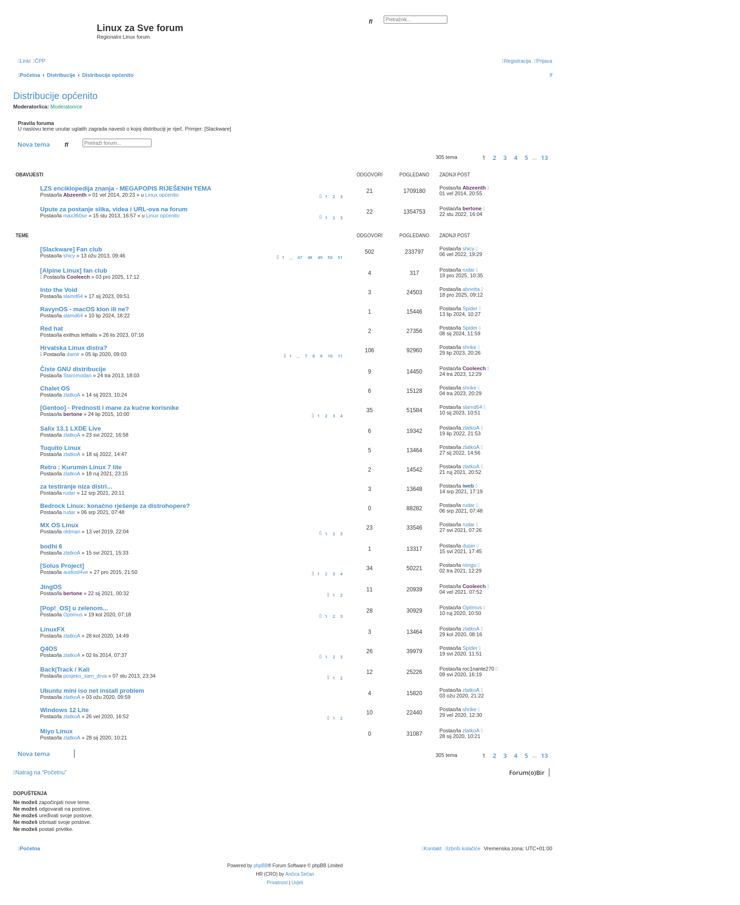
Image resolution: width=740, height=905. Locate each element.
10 (330, 356)
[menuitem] (39, 60)
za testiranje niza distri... (76, 486)
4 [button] (515, 157)
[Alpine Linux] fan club (73, 270)
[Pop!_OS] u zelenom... (74, 608)
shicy (69, 255)
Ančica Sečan (300, 874)
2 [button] (494, 157)
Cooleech (78, 277)
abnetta (471, 289)
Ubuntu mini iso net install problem (92, 690)
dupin (468, 545)
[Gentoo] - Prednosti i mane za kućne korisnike (109, 407)
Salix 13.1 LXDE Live (70, 428)
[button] (468, 157)
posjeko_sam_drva (85, 676)
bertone (471, 208)
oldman (71, 531)
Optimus (73, 614)
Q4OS (49, 648)
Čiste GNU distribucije (73, 369)
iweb (468, 486)
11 (340, 356)
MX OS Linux (59, 525)
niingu (469, 565)
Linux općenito (162, 195)
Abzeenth (75, 195)
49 (320, 257)
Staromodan (77, 375)
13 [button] (544, 157)
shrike (469, 347)
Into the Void (58, 289)
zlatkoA (71, 395)
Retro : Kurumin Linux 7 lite (81, 467)
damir (73, 354)
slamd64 (73, 296)
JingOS (51, 586)
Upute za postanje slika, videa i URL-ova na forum (113, 209)
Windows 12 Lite (64, 710)
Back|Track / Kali (65, 669)
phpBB (260, 865)
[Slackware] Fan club (71, 249)
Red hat (51, 328)
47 (299, 257)
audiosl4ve (75, 572)
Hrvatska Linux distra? (73, 347)
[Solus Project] (62, 565)
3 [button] (505, 157)
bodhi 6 (51, 546)
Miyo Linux (56, 731)
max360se (75, 215)
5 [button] (526, 157)
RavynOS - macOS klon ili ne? (84, 309)
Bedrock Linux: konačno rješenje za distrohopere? (115, 505)
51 (340, 257)
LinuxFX (52, 629)
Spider (470, 308)
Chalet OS (55, 388)
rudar (468, 270)
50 (330, 257)
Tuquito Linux (60, 447)
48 (310, 257)
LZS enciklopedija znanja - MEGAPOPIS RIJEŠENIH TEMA (125, 188)
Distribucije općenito (55, 96)
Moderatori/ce (66, 106)
